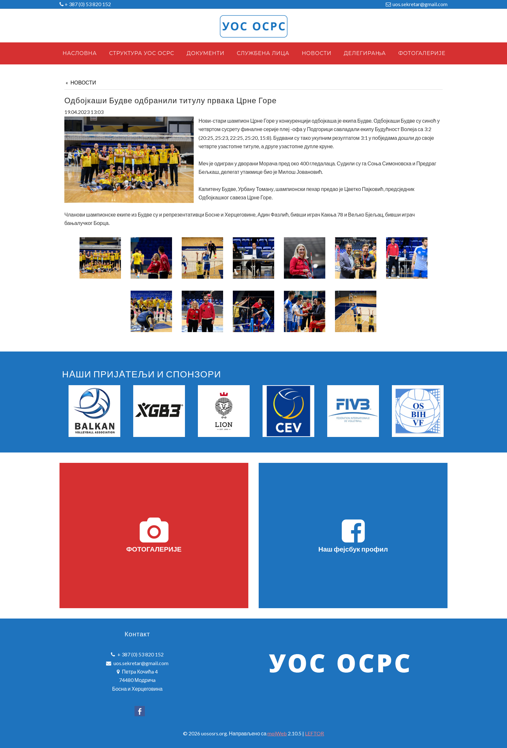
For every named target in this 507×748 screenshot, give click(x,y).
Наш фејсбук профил (353, 535)
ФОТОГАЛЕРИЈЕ (154, 535)
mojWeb (277, 733)
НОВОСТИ (83, 82)
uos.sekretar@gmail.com (420, 4)
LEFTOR (314, 733)
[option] (94, 411)
